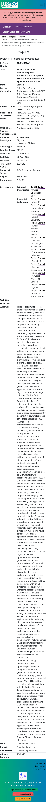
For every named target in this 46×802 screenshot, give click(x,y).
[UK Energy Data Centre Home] (9, 4)
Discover (7, 26)
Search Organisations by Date (16, 31)
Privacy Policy (39, 769)
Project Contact (38, 199)
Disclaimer (40, 766)
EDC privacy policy (23, 799)
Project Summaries (23, 26)
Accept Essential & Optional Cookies (23, 789)
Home (3, 36)
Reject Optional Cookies (23, 794)
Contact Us (40, 763)
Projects (12, 36)
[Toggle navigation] (41, 4)
